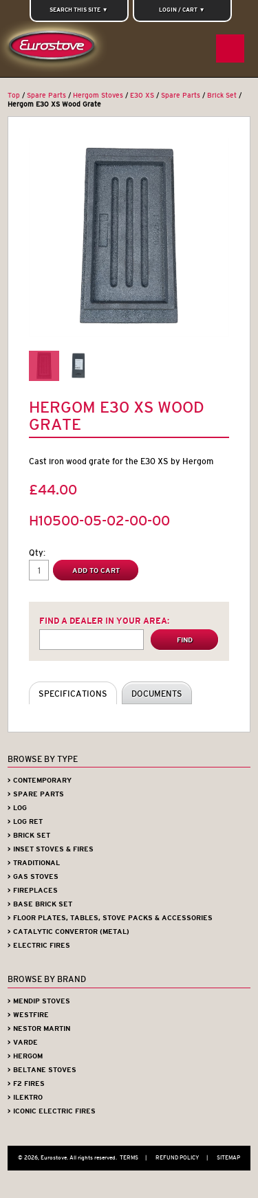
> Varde (23, 1042)
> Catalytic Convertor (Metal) (68, 931)
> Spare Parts (36, 794)
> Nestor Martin (39, 1028)
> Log (17, 808)
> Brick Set (29, 835)
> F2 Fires (26, 1083)
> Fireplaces (33, 890)
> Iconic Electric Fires (52, 1111)
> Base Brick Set (40, 904)
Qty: (37, 552)
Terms (136, 1157)
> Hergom (25, 1056)
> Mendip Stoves (39, 1001)
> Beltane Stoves (42, 1070)
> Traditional (34, 863)
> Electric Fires (39, 945)
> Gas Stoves (33, 876)
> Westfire (28, 1015)
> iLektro (25, 1097)
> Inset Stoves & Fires (51, 849)
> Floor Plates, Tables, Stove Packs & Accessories (110, 918)
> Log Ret (25, 821)
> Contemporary (40, 780)
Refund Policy (185, 1157)
